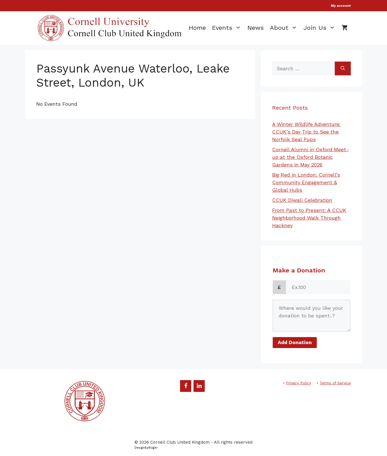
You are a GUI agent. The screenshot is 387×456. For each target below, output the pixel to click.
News (255, 27)
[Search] (343, 68)
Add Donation (295, 342)
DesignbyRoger (146, 448)
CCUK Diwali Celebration (302, 200)
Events (228, 27)
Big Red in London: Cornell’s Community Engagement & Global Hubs (306, 182)
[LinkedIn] (199, 386)
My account (341, 6)
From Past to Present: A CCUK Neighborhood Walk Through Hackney (309, 217)
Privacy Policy (298, 383)
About (285, 27)
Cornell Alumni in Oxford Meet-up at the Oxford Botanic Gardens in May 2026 (310, 157)
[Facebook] (185, 386)
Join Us (321, 27)
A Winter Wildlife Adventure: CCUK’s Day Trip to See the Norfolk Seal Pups (306, 131)
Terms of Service (335, 383)
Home (197, 27)
